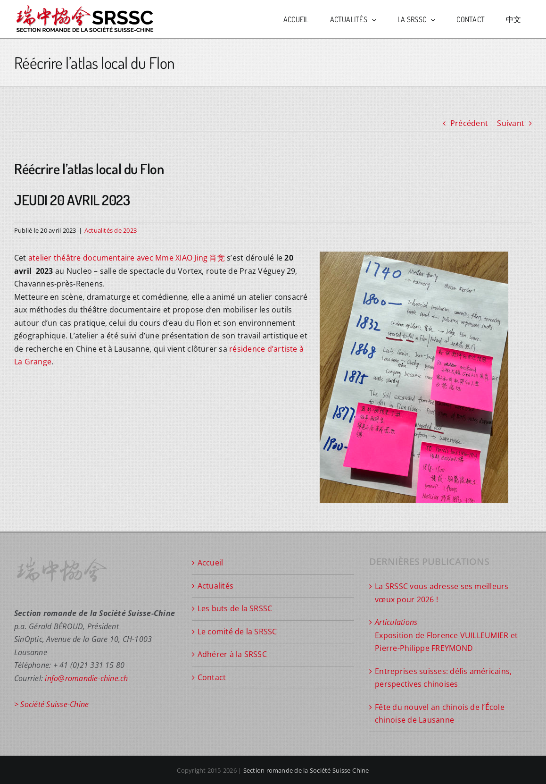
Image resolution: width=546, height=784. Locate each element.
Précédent (469, 123)
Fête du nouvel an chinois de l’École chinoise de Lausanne (440, 713)
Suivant (510, 123)
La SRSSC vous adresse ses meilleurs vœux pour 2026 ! (441, 593)
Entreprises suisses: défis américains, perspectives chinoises (443, 678)
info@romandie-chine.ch (86, 678)
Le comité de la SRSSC (237, 631)
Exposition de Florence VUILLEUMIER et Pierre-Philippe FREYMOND (446, 635)
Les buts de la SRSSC (235, 608)
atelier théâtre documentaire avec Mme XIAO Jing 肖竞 (126, 258)
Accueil (210, 562)
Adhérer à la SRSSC (232, 654)
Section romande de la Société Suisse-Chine (306, 770)
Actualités (215, 586)
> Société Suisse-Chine (51, 704)
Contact (212, 677)
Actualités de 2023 (110, 230)
